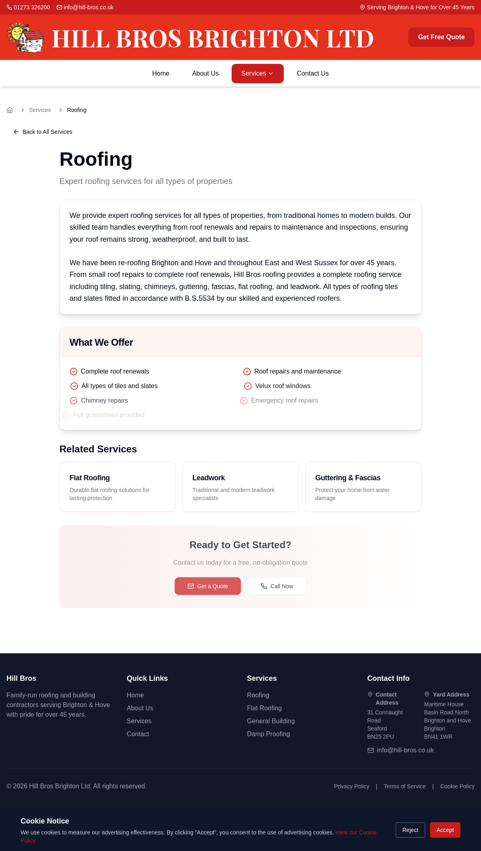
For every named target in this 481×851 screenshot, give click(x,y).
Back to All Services (42, 132)
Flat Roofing (264, 708)
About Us (205, 73)
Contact (138, 734)
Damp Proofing (268, 734)
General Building (271, 721)
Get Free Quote (441, 37)
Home (161, 73)
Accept (445, 830)
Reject (411, 830)
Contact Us (313, 73)
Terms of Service (405, 786)
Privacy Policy (351, 786)
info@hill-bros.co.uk (405, 750)
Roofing (258, 695)
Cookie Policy (457, 786)
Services (257, 73)
